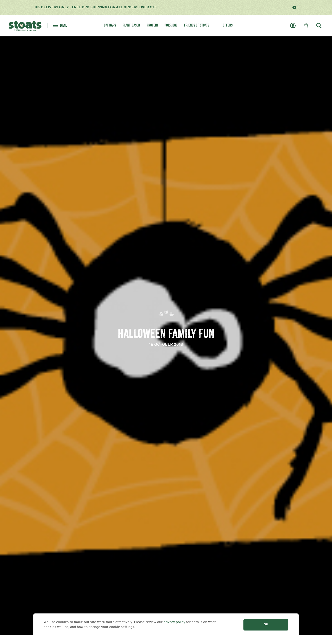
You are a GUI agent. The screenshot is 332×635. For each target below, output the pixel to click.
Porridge (171, 25)
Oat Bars (110, 25)
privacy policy (174, 622)
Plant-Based (131, 25)
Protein (152, 25)
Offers (228, 25)
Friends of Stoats (196, 25)
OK (266, 624)
